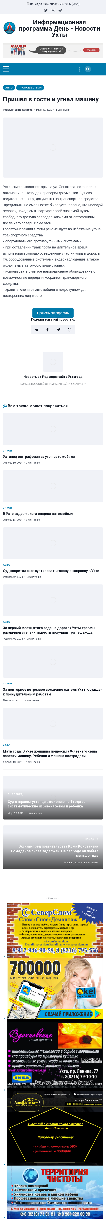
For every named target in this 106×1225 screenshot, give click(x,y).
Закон (7, 450)
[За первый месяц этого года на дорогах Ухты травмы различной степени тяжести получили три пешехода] (53, 600)
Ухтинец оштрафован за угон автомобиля (39, 456)
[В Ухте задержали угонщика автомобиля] (53, 486)
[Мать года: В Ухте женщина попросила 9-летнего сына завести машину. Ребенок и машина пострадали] (53, 724)
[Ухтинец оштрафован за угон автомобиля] (53, 429)
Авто (9, 87)
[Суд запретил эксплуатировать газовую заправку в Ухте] (53, 543)
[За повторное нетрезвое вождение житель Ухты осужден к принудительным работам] (53, 662)
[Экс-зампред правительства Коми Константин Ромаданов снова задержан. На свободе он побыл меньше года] (53, 847)
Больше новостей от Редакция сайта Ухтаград (53, 383)
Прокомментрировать (53, 313)
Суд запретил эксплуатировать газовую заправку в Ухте (51, 571)
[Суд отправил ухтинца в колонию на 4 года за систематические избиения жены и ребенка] (53, 797)
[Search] (88, 69)
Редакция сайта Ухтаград (17, 109)
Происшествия (30, 87)
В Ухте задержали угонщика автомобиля (38, 514)
